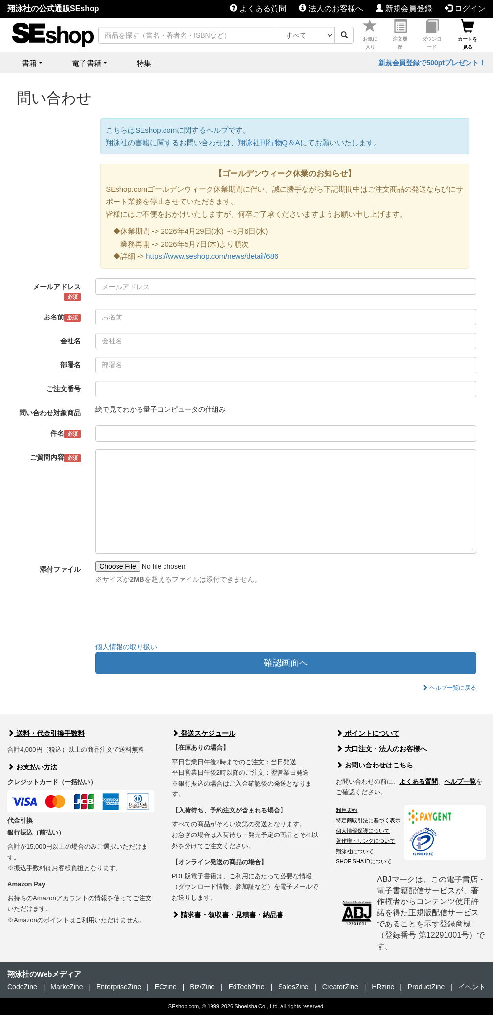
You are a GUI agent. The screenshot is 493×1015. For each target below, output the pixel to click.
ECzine (166, 987)
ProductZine (426, 987)
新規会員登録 (404, 8)
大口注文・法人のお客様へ (381, 749)
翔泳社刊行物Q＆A (269, 142)
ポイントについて (367, 733)
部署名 (70, 365)
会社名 (70, 341)
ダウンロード (432, 35)
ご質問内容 (55, 457)
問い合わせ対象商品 (50, 413)
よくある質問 (258, 8)
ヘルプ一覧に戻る (449, 687)
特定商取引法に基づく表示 (368, 820)
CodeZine (22, 987)
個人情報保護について (363, 831)
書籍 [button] (29, 63)
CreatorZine (340, 987)
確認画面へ (286, 663)
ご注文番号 (64, 389)
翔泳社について (355, 851)
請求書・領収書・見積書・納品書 (227, 915)
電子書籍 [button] (86, 63)
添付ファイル (60, 569)
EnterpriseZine (118, 987)
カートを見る (467, 35)
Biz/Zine (202, 987)
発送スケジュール (203, 733)
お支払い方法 (32, 767)
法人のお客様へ (331, 8)
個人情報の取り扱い (126, 647)
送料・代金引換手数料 (46, 733)
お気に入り (370, 35)
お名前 (62, 317)
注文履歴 (400, 35)
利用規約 (346, 810)
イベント (472, 987)
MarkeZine (66, 987)
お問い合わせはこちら (374, 765)
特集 (144, 63)
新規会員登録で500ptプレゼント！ (432, 63)
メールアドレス (57, 292)
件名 (65, 433)
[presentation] (169, 615)
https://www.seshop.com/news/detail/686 (212, 256)
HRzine (383, 987)
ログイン (465, 8)
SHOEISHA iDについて (364, 861)
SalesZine (293, 987)
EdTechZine (247, 987)
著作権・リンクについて (365, 841)
